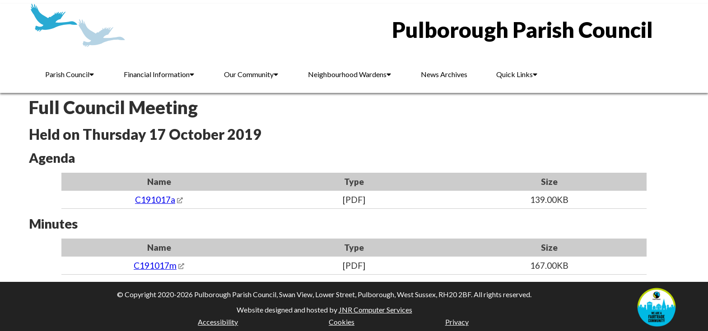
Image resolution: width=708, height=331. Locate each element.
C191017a (155, 199)
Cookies (341, 321)
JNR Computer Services (375, 309)
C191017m (155, 265)
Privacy (457, 321)
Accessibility (218, 321)
